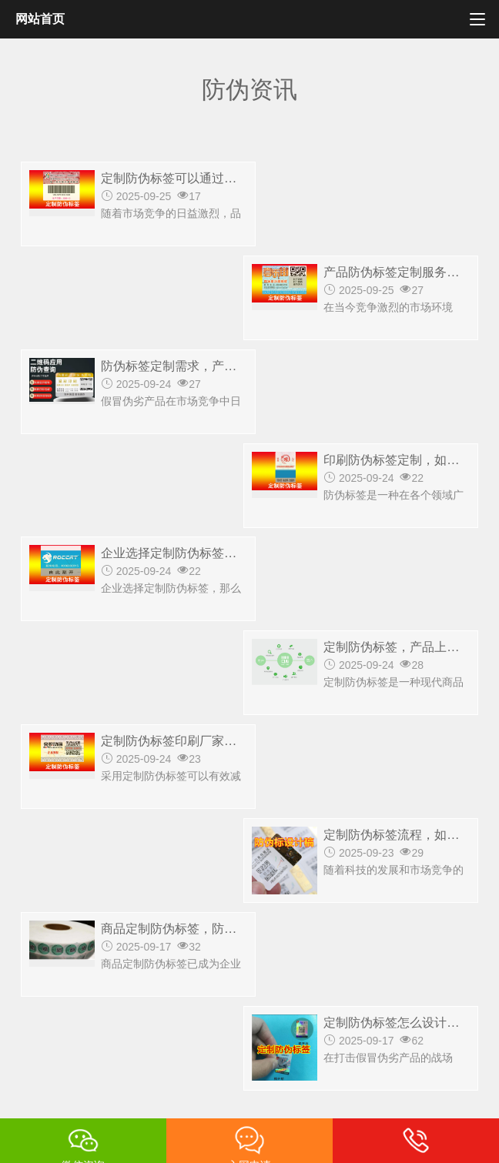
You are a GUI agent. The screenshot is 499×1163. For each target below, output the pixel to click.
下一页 (251, 693)
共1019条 (71, 664)
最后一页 (316, 693)
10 (201, 693)
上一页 (198, 664)
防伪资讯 (278, 911)
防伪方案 (149, 911)
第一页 (138, 664)
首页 (32, 911)
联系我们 (343, 911)
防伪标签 (84, 911)
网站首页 (40, 18)
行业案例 (214, 911)
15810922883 (175, 867)
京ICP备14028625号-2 (75, 1099)
